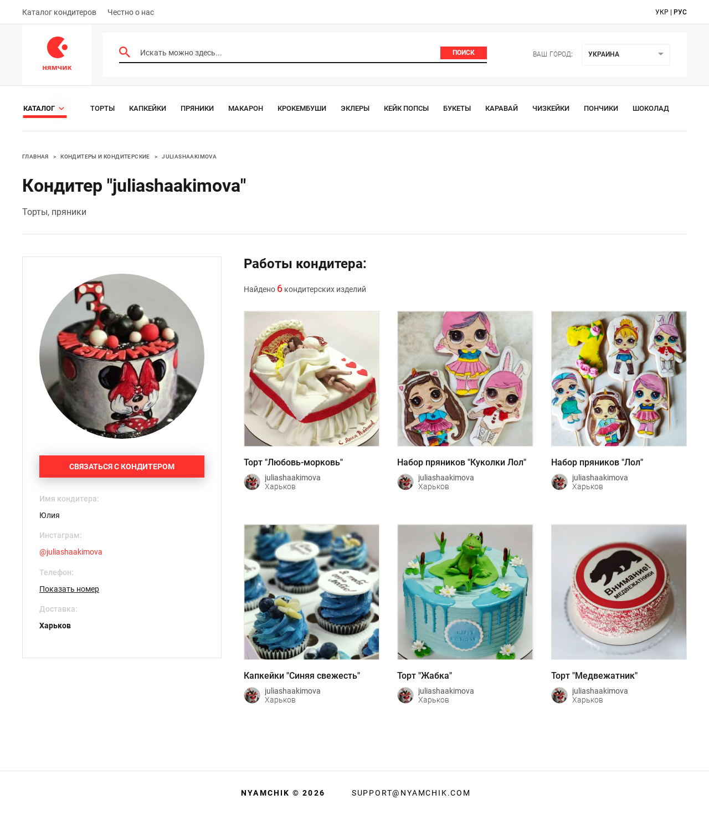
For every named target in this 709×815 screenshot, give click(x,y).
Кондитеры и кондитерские (105, 156)
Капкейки (147, 108)
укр (662, 12)
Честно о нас (130, 12)
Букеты (457, 108)
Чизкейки (550, 108)
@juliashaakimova (70, 551)
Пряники (197, 108)
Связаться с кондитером (121, 466)
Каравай (501, 108)
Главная (35, 156)
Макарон (245, 108)
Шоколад (651, 108)
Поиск (464, 53)
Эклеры (355, 108)
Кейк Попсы (406, 108)
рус (680, 12)
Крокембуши (302, 108)
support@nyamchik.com (410, 792)
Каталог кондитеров (59, 12)
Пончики (601, 108)
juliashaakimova (189, 156)
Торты (102, 108)
